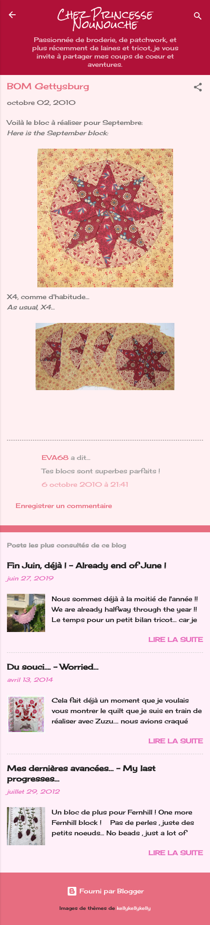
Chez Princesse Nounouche (105, 19)
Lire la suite (175, 639)
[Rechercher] (198, 17)
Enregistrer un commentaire (64, 506)
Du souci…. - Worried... (52, 666)
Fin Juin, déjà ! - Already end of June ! (86, 565)
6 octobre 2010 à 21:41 (85, 484)
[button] (198, 88)
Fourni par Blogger (105, 891)
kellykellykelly (134, 908)
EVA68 (55, 457)
